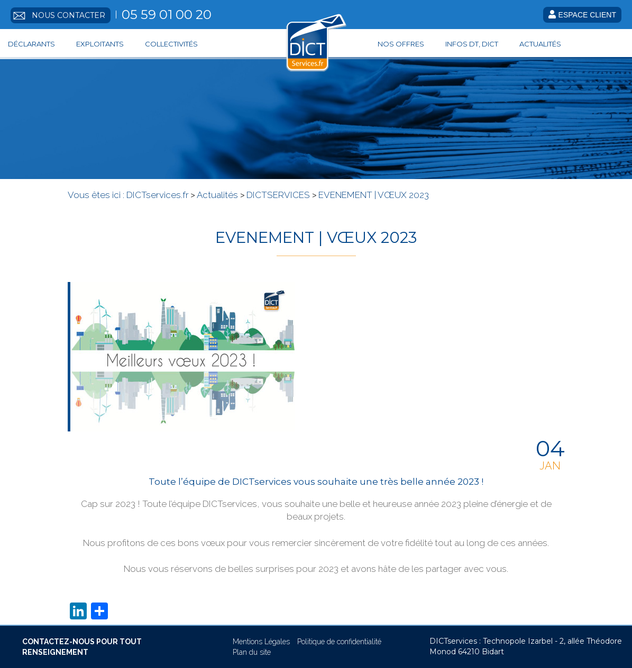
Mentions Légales (261, 641)
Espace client (582, 14)
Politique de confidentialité (339, 641)
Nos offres (401, 44)
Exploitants (100, 44)
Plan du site (252, 652)
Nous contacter (68, 15)
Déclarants (31, 44)
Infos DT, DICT (471, 44)
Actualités (540, 44)
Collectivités (171, 44)
